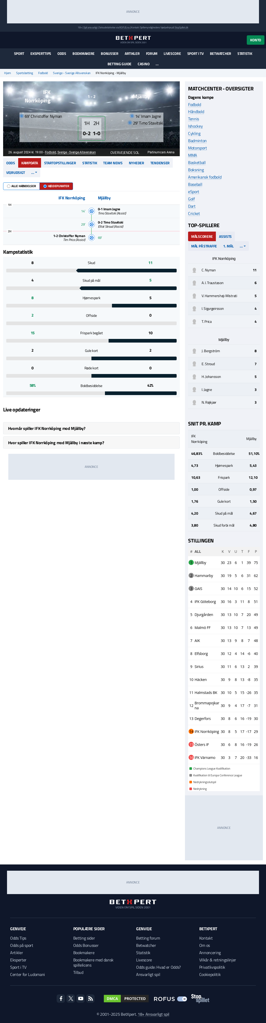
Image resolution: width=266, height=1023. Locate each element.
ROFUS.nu (124, 27)
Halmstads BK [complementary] (206, 692)
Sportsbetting (24, 73)
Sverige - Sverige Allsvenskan (71, 73)
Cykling (194, 133)
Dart (192, 206)
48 (256, 640)
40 (256, 653)
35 (256, 679)
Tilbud (78, 972)
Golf (191, 199)
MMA (192, 155)
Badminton (197, 140)
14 (229, 588)
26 (256, 744)
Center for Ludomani (27, 974)
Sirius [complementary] (199, 666)
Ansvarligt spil (148, 974)
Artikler (132, 53)
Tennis (193, 119)
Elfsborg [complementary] (201, 653)
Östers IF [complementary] (202, 744)
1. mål (228, 246)
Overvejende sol (122, 152)
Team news (112, 163)
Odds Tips (18, 938)
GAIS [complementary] (198, 588)
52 (256, 588)
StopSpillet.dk (181, 27)
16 (229, 601)
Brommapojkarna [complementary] (207, 705)
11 (242, 601)
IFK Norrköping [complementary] (207, 731)
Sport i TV (195, 53)
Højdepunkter (56, 185)
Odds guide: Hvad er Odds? (158, 967)
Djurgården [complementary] (204, 614)
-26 (248, 692)
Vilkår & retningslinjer (217, 960)
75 (256, 562)
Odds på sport (21, 945)
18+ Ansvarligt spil (153, 1014)
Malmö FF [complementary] (202, 627)
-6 (248, 653)
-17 (248, 731)
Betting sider (84, 938)
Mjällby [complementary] (200, 562)
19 (229, 575)
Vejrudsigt (15, 172)
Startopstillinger (60, 163)
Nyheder (136, 163)
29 (256, 731)
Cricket (194, 213)
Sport (19, 53)
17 (242, 705)
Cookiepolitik (210, 974)
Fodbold (43, 73)
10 (236, 588)
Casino (143, 64)
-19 (248, 718)
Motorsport (197, 148)
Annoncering (210, 952)
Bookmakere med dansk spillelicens (93, 962)
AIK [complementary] (197, 640)
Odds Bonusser (86, 945)
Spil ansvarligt (91, 27)
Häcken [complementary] (201, 679)
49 (256, 614)
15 (249, 588)
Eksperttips (40, 53)
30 (223, 562)
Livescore (172, 53)
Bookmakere (83, 53)
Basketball (197, 162)
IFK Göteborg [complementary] (205, 601)
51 (256, 601)
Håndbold (196, 111)
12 (229, 653)
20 (249, 614)
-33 (248, 757)
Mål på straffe (204, 246)
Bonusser (109, 53)
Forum (152, 53)
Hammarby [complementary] (204, 575)
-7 (248, 705)
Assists (225, 236)
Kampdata (29, 163)
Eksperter (18, 960)
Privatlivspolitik (212, 967)
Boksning (196, 170)
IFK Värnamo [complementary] (205, 757)
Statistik (244, 53)
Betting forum (148, 938)
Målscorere (202, 236)
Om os (204, 945)
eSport (193, 191)
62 (256, 575)
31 (249, 575)
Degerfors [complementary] (203, 718)
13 (229, 614)
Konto (255, 40)
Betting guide (119, 64)
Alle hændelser (21, 185)
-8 (248, 679)
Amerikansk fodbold (204, 177)
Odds (61, 53)
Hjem (7, 73)
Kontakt (206, 938)
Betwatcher (220, 53)
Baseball (195, 184)
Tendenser (160, 163)
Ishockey (195, 126)
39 (249, 562)
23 (229, 562)
